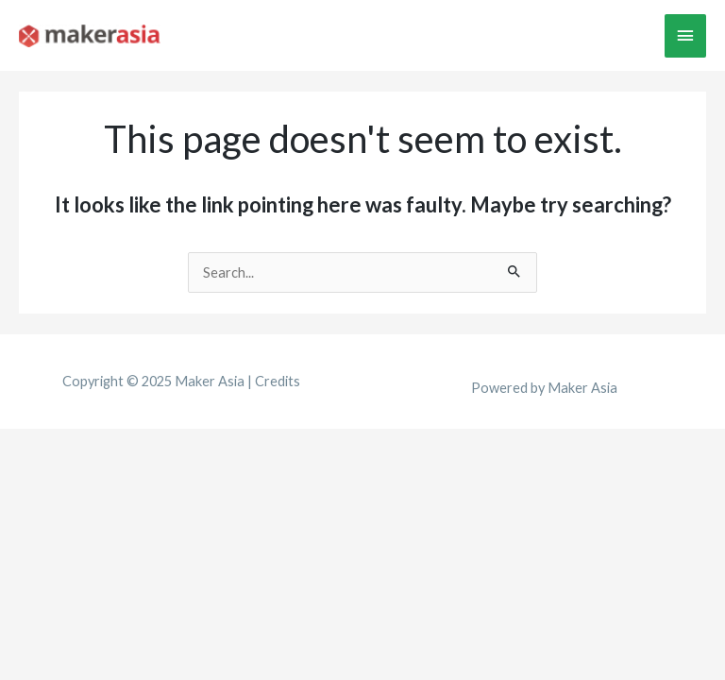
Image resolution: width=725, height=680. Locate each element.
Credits (277, 381)
